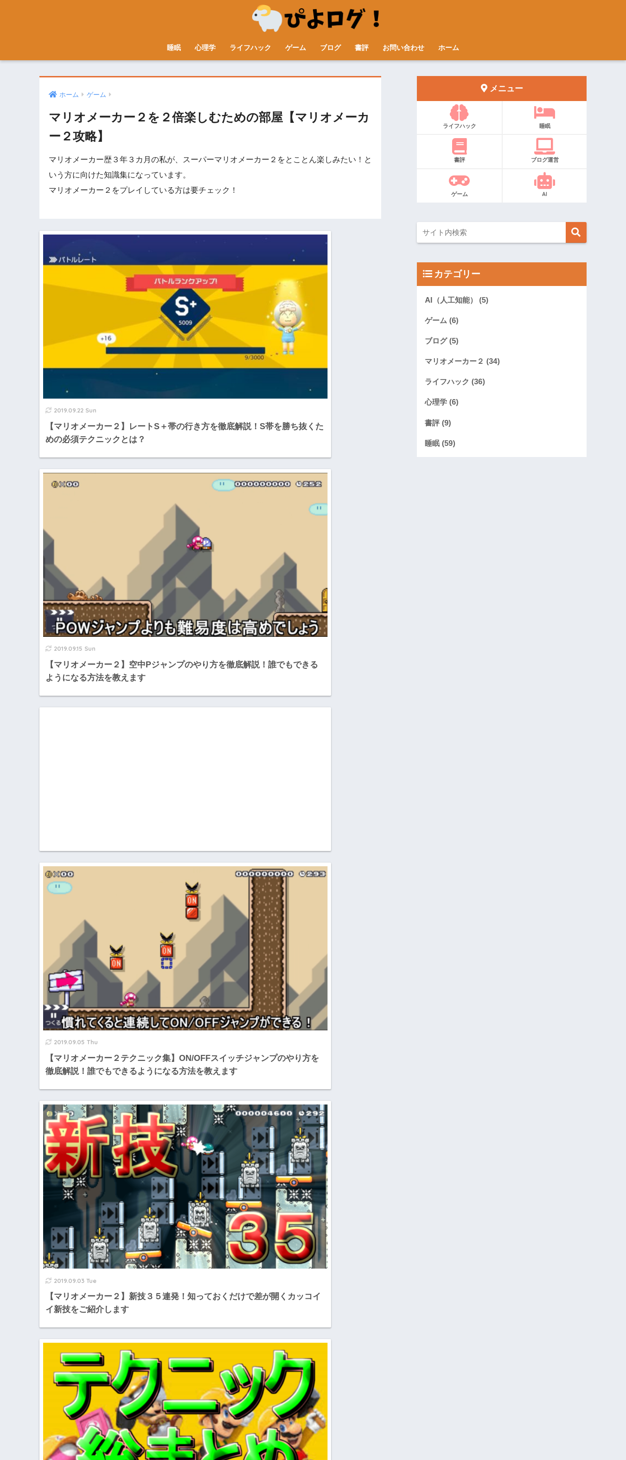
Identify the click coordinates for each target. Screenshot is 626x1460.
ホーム (448, 47)
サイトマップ (275, 1432)
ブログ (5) (442, 340)
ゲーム (295, 47)
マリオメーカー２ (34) (464, 361)
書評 (362, 47)
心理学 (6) (442, 403)
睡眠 (174, 47)
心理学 (205, 47)
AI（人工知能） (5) (458, 299)
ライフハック (250, 47)
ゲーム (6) (442, 320)
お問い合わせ (403, 47)
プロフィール (228, 1432)
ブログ (330, 47)
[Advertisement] (121, 480)
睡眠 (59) (440, 444)
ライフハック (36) (456, 382)
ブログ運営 (544, 150)
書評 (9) (438, 423)
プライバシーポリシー (384, 1432)
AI (544, 184)
